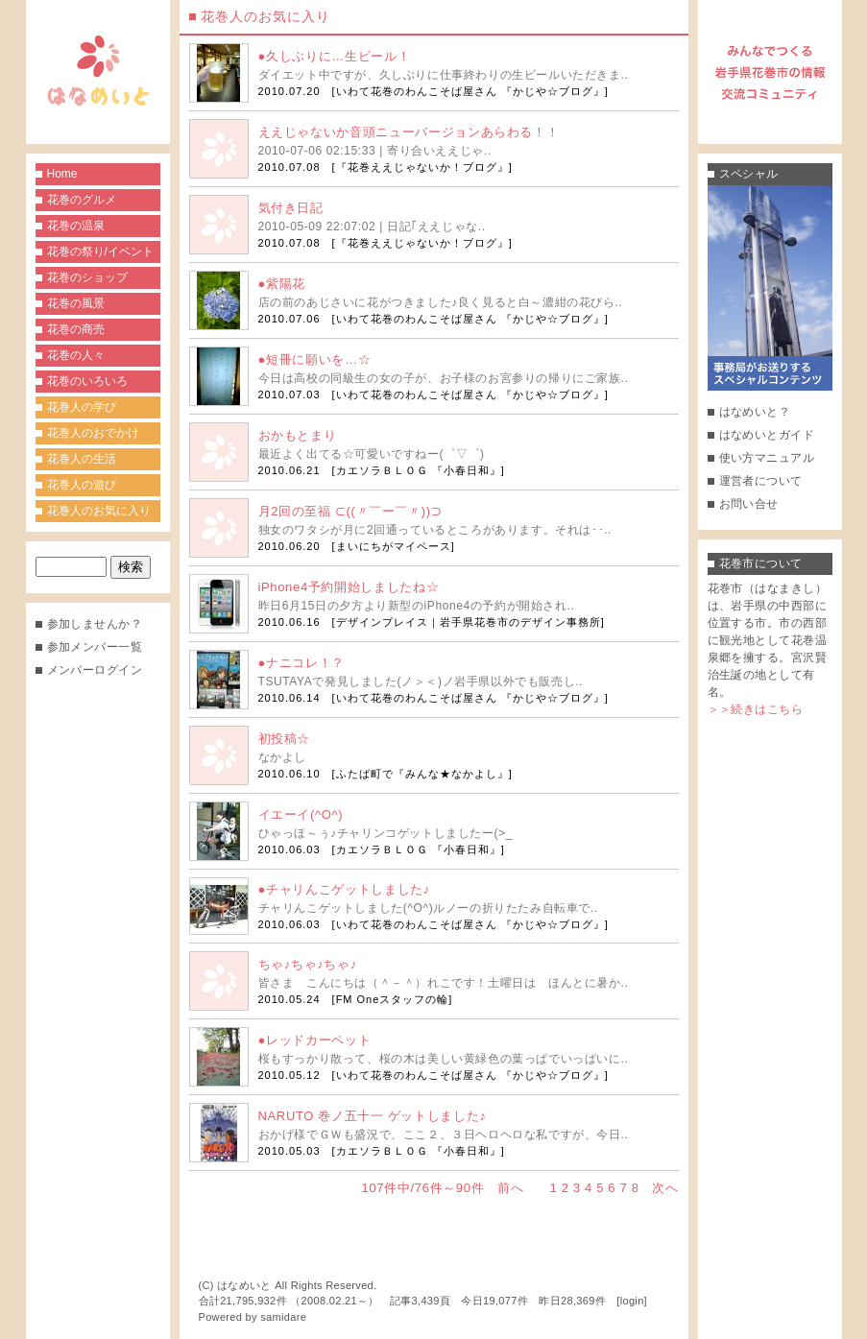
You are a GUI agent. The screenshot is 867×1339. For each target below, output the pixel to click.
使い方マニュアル (767, 458)
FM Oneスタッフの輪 (392, 999)
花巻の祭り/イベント (100, 251)
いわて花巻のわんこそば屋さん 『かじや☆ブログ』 (470, 91)
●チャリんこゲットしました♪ (344, 889)
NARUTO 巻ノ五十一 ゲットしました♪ (372, 1116)
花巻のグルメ (81, 199)
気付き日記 (291, 208)
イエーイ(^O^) (301, 814)
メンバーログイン (95, 670)
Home (62, 173)
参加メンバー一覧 (95, 647)
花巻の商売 (76, 329)
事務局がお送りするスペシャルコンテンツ (770, 288)
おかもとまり (297, 435)
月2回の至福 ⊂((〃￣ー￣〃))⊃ (350, 511)
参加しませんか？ (95, 624)
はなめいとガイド (767, 435)
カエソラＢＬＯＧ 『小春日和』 (418, 470)
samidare (283, 1317)
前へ (510, 1188)
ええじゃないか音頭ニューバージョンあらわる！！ (409, 132)
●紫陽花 (281, 283)
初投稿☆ (284, 738)
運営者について (761, 481)
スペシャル (749, 173)
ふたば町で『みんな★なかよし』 (422, 773)
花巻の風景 (76, 303)
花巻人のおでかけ (93, 433)
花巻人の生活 (81, 459)
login (632, 1300)
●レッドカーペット (315, 1040)
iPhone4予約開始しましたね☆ (349, 587)
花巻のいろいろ (87, 381)
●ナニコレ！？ (301, 663)
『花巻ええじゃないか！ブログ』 (422, 167)
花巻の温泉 (76, 225)
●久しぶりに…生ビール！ (334, 56)
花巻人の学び (81, 407)
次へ (665, 1188)
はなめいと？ (755, 411)
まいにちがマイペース (393, 546)
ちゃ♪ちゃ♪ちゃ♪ (307, 964)
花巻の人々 (76, 355)
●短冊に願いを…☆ (315, 359)
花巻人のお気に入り (99, 510)
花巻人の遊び (81, 484)
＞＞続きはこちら (756, 709)
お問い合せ (749, 504)
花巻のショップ (87, 277)
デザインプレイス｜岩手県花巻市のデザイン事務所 (468, 622)
